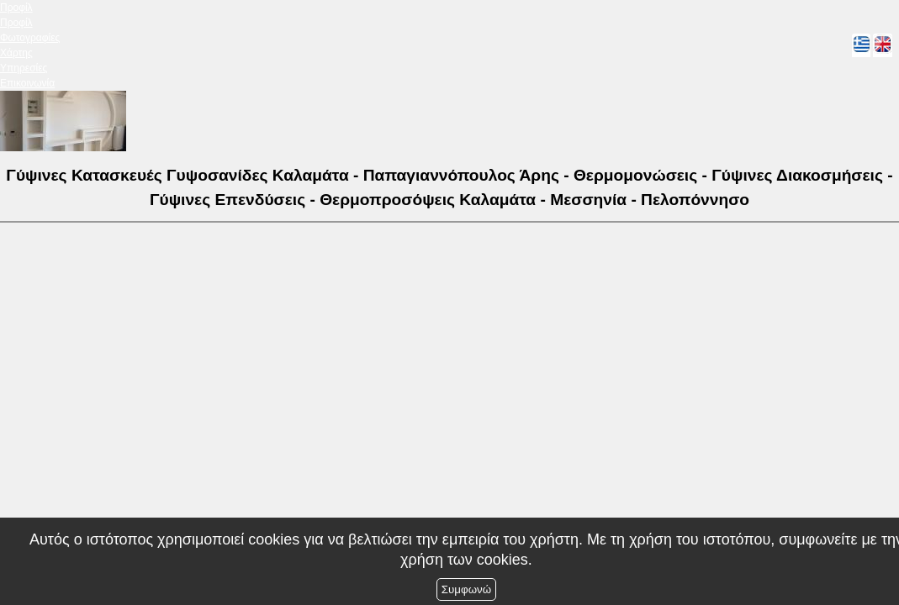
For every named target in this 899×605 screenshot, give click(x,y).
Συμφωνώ (466, 589)
